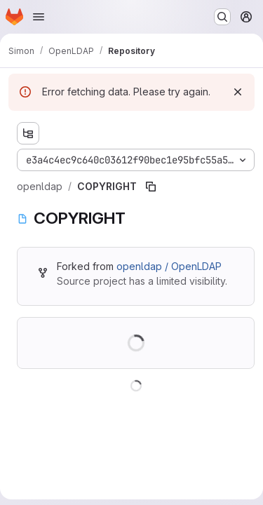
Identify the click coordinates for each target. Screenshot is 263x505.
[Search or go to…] (222, 16)
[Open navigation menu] (38, 17)
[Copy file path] (151, 186)
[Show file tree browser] (28, 133)
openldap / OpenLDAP (169, 266)
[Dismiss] (237, 91)
